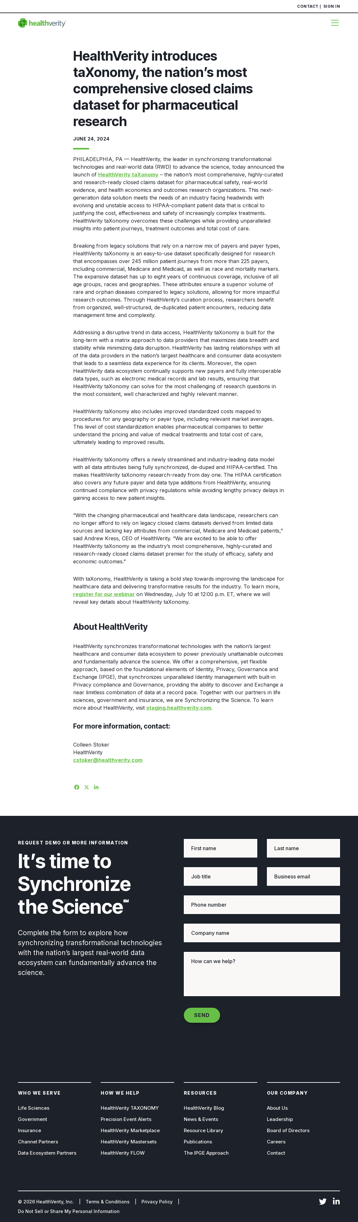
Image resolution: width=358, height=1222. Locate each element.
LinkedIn (336, 1202)
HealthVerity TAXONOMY (130, 1108)
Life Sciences (33, 1108)
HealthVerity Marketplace (130, 1130)
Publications (198, 1142)
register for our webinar (104, 594)
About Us (277, 1108)
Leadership (280, 1119)
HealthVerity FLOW (123, 1153)
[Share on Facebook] (75, 786)
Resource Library (203, 1130)
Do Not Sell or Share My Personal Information (69, 1211)
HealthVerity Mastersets (129, 1142)
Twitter (323, 1202)
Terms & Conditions (108, 1201)
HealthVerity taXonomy (128, 174)
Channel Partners (38, 1142)
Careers (276, 1142)
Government (32, 1119)
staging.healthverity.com (178, 708)
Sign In (331, 6)
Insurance (29, 1130)
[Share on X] (85, 786)
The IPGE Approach (206, 1153)
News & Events (201, 1119)
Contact (308, 6)
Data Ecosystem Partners (47, 1153)
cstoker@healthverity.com (107, 760)
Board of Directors (288, 1130)
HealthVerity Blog (204, 1108)
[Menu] (332, 22)
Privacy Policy (157, 1201)
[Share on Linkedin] (95, 786)
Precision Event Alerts (126, 1119)
